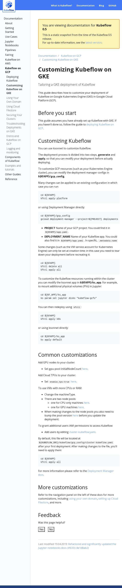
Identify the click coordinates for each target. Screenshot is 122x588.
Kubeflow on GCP (13, 70)
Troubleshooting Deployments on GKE (15, 127)
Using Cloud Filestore (13, 108)
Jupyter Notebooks (12, 43)
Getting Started (9, 30)
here (85, 369)
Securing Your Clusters (14, 117)
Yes (41, 529)
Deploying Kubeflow (12, 78)
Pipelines (10, 50)
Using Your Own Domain (13, 99)
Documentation (13, 18)
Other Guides (13, 174)
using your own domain (83, 498)
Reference (11, 179)
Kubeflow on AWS (12, 61)
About (8, 23)
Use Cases (11, 36)
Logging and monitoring (13, 150)
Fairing (9, 55)
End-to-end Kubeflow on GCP (13, 139)
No (51, 529)
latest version (93, 42)
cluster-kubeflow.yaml (82, 432)
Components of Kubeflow (12, 159)
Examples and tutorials (13, 167)
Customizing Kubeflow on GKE (14, 89)
